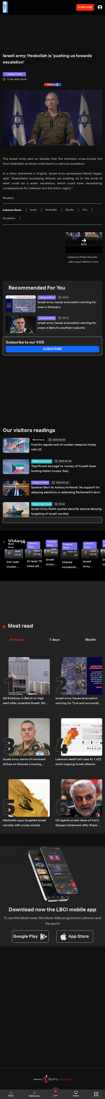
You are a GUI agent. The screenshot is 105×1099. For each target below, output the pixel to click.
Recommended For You (36, 288)
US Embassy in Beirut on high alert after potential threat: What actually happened (25, 701)
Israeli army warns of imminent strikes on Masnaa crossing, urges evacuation (24, 762)
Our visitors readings (29, 430)
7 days (54, 640)
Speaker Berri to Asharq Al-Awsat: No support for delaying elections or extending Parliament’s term (65, 490)
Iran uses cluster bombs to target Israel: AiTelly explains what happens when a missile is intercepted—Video (15, 565)
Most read (20, 626)
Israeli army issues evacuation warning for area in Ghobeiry (67, 305)
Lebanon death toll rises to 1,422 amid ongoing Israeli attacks (78, 762)
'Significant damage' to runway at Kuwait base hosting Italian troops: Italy (63, 469)
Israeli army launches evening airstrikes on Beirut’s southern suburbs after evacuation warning (91, 564)
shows (76, 1094)
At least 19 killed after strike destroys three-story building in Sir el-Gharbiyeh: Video (34, 564)
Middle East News (41, 461)
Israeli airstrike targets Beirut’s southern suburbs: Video (52, 562)
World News (38, 440)
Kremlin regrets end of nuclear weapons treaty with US (63, 447)
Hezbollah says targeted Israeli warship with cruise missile (24, 823)
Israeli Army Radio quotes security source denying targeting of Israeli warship (66, 511)
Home (11, 1094)
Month (90, 640)
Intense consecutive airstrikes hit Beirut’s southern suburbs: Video (70, 565)
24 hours (16, 640)
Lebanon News (46, 297)
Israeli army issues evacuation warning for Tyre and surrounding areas (78, 701)
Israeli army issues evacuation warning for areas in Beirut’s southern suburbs (67, 326)
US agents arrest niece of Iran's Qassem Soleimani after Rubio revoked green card (77, 823)
